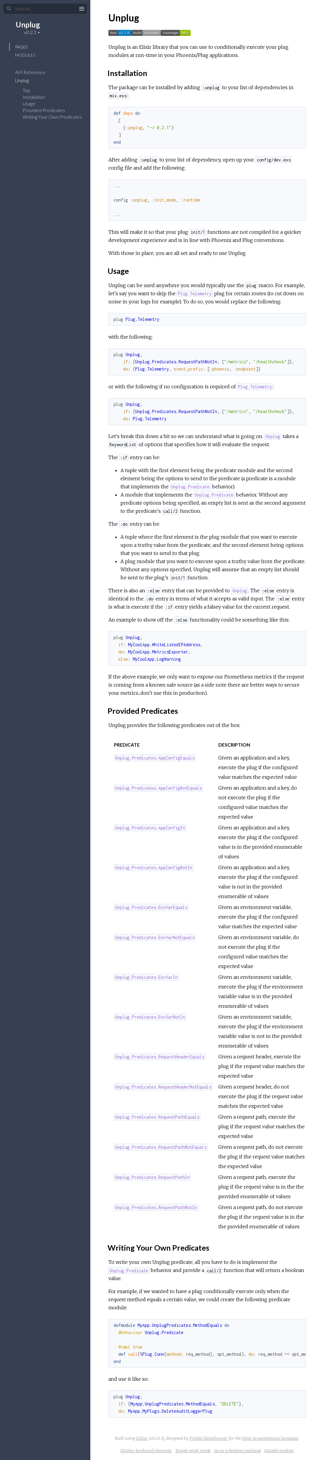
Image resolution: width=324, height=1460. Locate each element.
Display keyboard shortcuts (146, 1450)
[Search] (45, 9)
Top (26, 90)
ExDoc (142, 1438)
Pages (21, 46)
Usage (29, 103)
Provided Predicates (44, 110)
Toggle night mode (193, 1450)
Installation (34, 97)
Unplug (28, 24)
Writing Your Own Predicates (52, 117)
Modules (25, 55)
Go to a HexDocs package (237, 1450)
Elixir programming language (270, 1438)
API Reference (34, 72)
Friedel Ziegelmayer (208, 1438)
